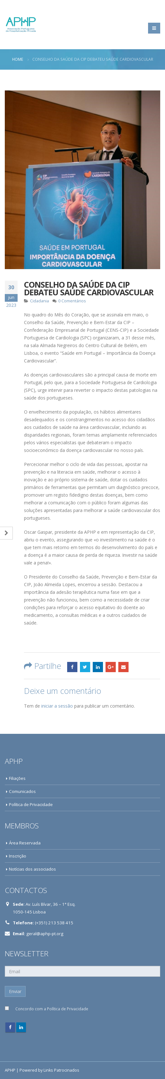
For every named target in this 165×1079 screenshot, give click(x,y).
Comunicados (22, 791)
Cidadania (39, 301)
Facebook (72, 667)
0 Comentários (72, 301)
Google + (111, 667)
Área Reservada (25, 843)
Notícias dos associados (32, 869)
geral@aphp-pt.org (44, 933)
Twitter (85, 667)
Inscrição (17, 856)
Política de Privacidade (31, 804)
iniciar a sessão (57, 706)
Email (123, 667)
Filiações (17, 778)
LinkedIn (98, 667)
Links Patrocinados (61, 1070)
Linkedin (21, 1027)
